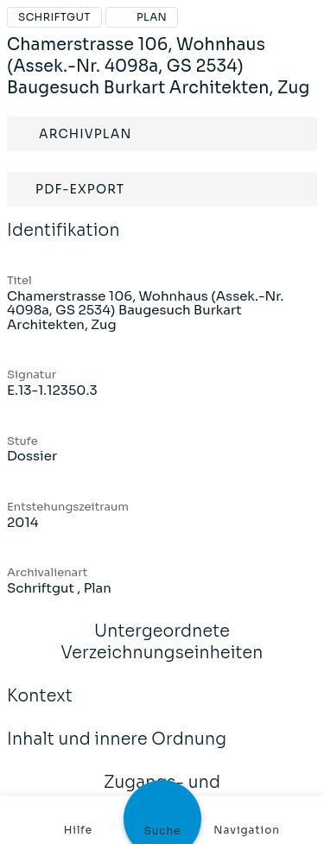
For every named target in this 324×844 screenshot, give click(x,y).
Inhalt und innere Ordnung (116, 750)
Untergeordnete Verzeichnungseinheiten (162, 653)
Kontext (40, 707)
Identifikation (63, 241)
